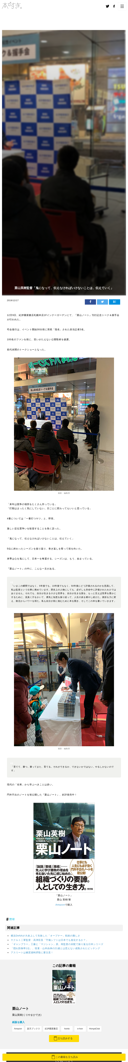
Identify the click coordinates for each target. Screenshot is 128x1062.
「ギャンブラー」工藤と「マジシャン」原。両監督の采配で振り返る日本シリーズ (57, 944)
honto (67, 1028)
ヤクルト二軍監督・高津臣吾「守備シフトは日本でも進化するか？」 (49, 940)
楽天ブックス (33, 1028)
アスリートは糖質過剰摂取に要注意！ (32, 952)
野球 (12, 919)
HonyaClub (94, 1028)
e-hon (80, 1028)
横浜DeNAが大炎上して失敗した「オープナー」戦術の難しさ (45, 935)
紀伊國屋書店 (51, 1028)
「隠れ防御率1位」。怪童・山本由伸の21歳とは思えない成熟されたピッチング (55, 948)
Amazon (60, 904)
